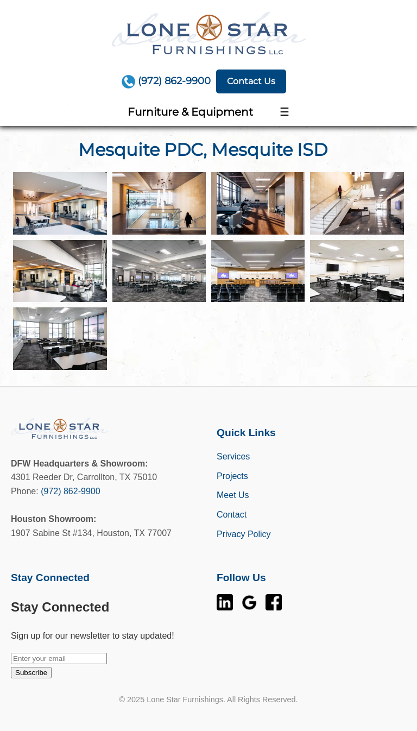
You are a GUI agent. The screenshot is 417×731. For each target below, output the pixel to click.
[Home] (208, 32)
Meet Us (233, 495)
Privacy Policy (244, 534)
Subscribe (31, 673)
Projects (232, 476)
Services (233, 456)
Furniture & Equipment (190, 111)
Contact (232, 514)
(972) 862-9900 (70, 491)
